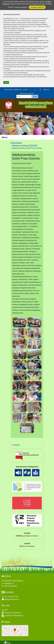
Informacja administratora (27, 93)
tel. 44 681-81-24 (10, 597)
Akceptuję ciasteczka (37, 7)
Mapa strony (18, 89)
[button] (51, 123)
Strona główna (9, 89)
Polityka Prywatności (11, 613)
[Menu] (27, 137)
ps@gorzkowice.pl (10, 599)
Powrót (16, 445)
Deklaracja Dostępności (12, 615)
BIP (5, 610)
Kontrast (46, 89)
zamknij (6, 82)
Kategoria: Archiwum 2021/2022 (24, 145)
